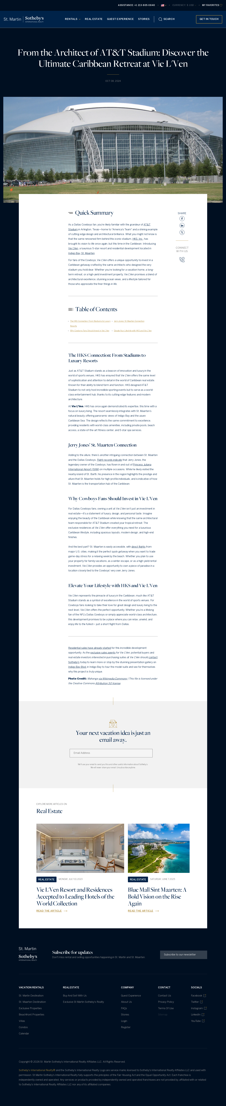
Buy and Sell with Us (75, 996)
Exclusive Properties (30, 1008)
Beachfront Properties (31, 1015)
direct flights (138, 547)
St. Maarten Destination (32, 1002)
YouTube (197, 1021)
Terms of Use (166, 1008)
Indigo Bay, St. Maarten (81, 253)
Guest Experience (120, 19)
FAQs (124, 1008)
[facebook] (182, 218)
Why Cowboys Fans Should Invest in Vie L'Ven (89, 331)
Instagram (199, 1008)
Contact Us (164, 996)
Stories (144, 19)
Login (124, 1021)
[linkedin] (182, 225)
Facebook (198, 995)
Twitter (197, 1002)
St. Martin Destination (31, 996)
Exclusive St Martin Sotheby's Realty (83, 1002)
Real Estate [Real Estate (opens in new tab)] (94, 19)
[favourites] (212, 5)
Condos (23, 1027)
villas (22, 1021)
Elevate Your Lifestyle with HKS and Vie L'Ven (133, 331)
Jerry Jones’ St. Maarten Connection (129, 321)
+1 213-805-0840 (144, 5)
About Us (126, 1002)
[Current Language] (163, 5)
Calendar (24, 1034)
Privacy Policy (166, 1002)
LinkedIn (197, 1014)
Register (125, 1027)
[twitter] (182, 232)
